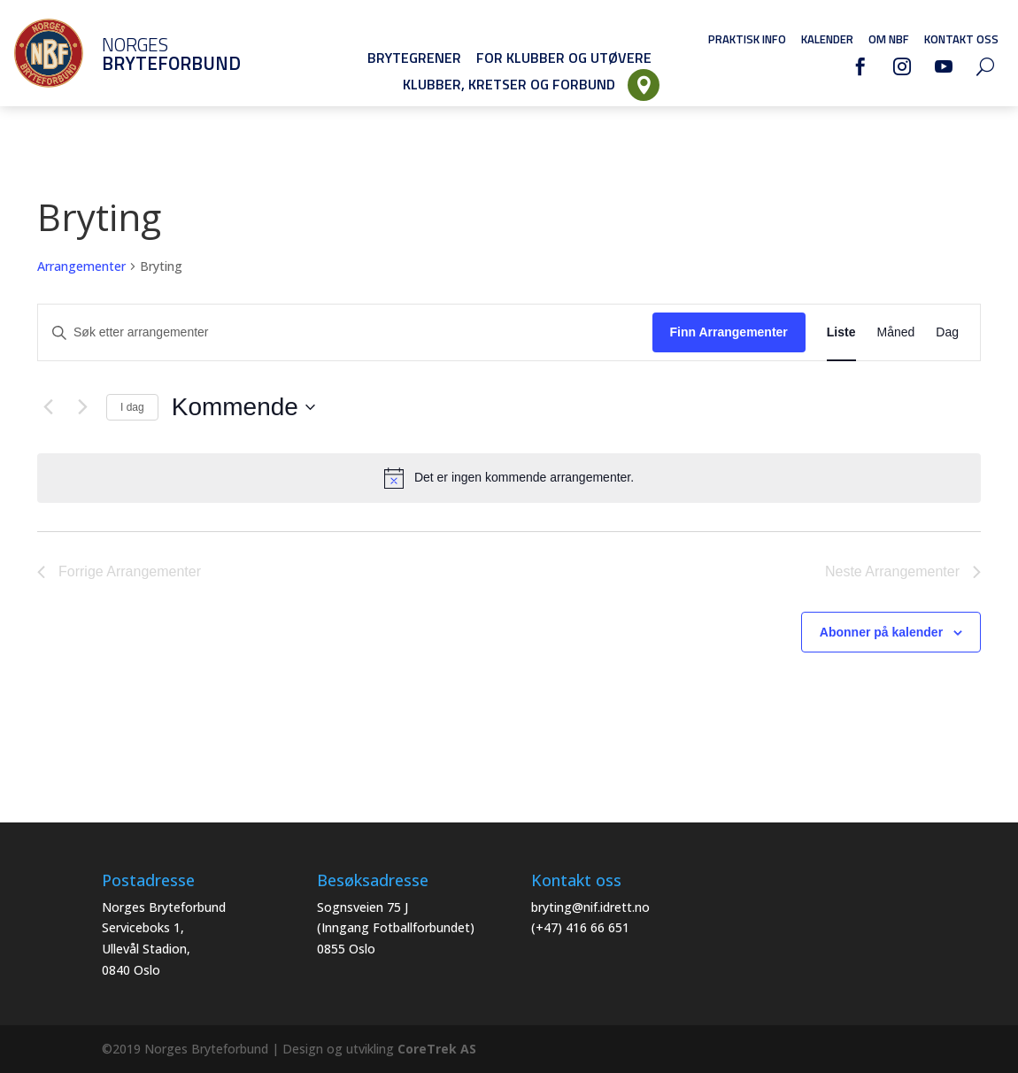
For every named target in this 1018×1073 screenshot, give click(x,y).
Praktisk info (747, 39)
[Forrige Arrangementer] (47, 407)
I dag (132, 407)
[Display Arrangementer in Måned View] (896, 332)
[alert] (509, 478)
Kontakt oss (961, 39)
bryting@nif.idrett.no (590, 907)
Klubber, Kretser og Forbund (509, 84)
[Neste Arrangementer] (82, 407)
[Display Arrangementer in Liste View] (841, 332)
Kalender (827, 39)
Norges (146, 53)
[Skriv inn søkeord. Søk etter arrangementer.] (345, 332)
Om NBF (888, 39)
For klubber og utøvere (564, 57)
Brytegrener (414, 57)
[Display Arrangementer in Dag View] (947, 332)
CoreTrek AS (436, 1048)
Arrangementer (81, 266)
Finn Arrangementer (729, 332)
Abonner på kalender (881, 632)
